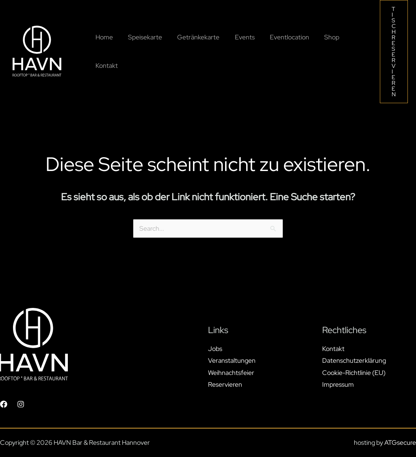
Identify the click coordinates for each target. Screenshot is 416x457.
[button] (394, 51)
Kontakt (333, 348)
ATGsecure (400, 442)
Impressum (338, 384)
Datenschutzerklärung (354, 360)
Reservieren (225, 384)
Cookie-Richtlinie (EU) (354, 372)
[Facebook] (3, 404)
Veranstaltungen (232, 360)
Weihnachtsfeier (231, 372)
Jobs (215, 348)
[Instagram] (20, 404)
